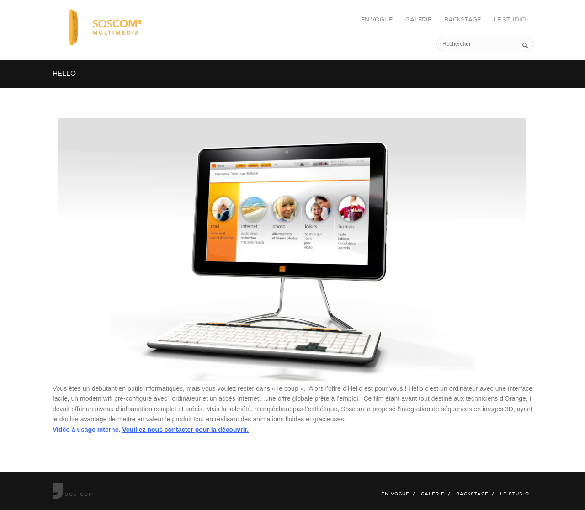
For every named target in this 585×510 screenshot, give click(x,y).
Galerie (418, 20)
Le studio (510, 20)
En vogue (377, 20)
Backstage (462, 20)
